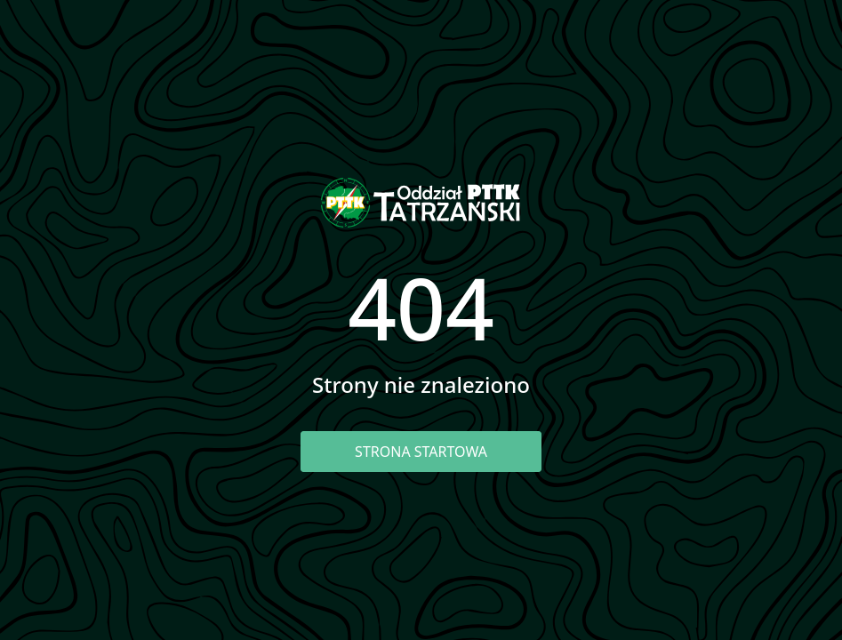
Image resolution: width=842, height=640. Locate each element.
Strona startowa (421, 451)
